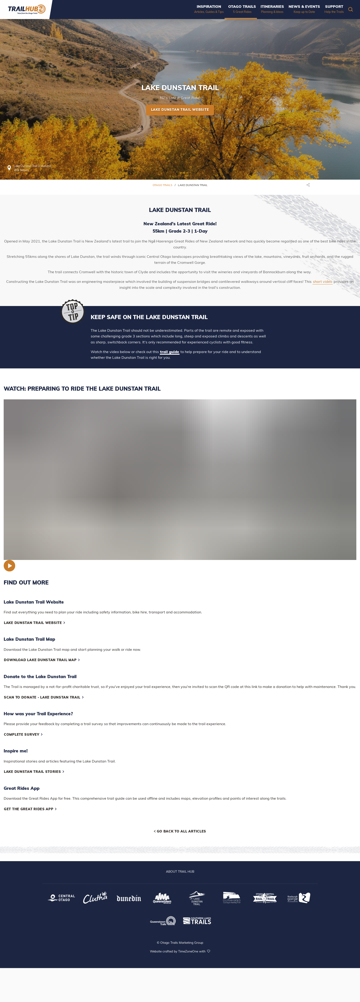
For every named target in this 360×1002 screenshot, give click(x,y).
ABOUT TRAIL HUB (180, 871)
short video (322, 282)
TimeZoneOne (188, 951)
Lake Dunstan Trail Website (180, 110)
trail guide (169, 352)
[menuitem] (195, 9)
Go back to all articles (180, 831)
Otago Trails (163, 185)
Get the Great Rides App (30, 809)
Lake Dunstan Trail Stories (34, 772)
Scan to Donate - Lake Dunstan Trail (44, 697)
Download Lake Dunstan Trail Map (42, 660)
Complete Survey (23, 735)
